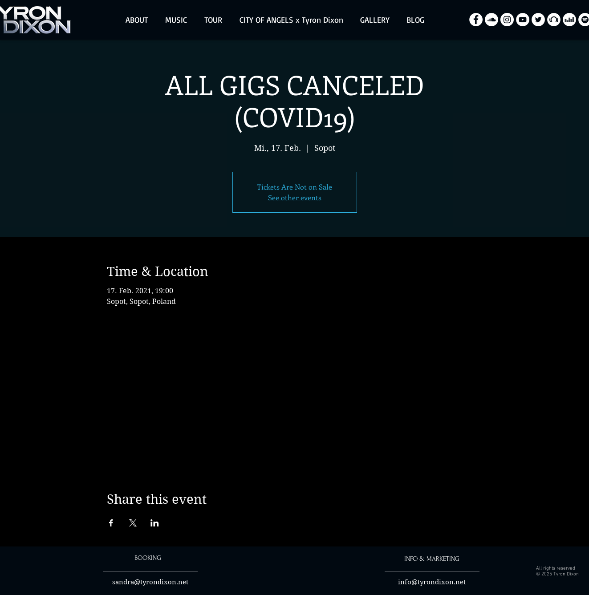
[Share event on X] (133, 522)
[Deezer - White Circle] (569, 19)
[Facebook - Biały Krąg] (476, 19)
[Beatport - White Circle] (554, 19)
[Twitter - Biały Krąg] (538, 19)
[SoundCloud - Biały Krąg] (491, 19)
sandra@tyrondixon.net (150, 582)
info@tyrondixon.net (432, 582)
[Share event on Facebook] (111, 522)
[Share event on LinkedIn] (154, 522)
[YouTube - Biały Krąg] (522, 19)
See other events (294, 197)
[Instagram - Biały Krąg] (507, 19)
